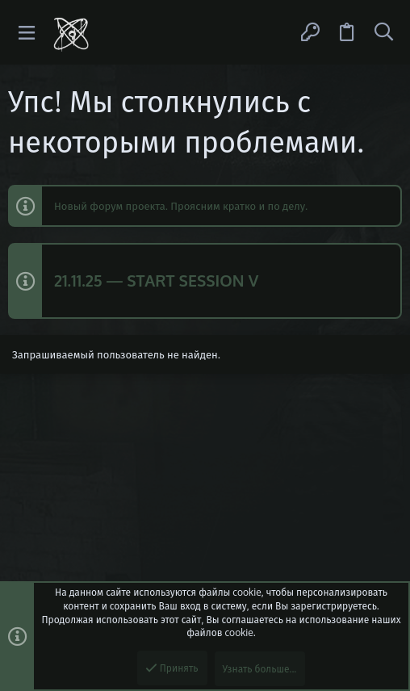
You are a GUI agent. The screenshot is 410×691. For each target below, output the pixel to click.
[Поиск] (383, 32)
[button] (27, 33)
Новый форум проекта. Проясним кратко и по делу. (181, 205)
